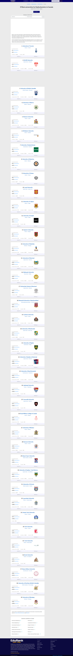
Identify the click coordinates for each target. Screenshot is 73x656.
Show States (36, 11)
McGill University (28, 60)
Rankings (36, 56)
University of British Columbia (27, 88)
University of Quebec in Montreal (27, 357)
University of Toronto (28, 46)
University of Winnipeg (27, 597)
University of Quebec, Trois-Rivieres (28, 470)
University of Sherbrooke (27, 328)
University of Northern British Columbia (28, 583)
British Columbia (40, 644)
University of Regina (28, 343)
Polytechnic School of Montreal (28, 286)
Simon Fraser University (28, 456)
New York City (39, 647)
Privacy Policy (60, 655)
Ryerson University (27, 442)
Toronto (16, 612)
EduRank (40, 8)
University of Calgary (27, 201)
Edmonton (27, 612)
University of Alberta (28, 102)
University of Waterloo (27, 159)
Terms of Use (55, 655)
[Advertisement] (19, 26)
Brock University (27, 555)
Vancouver (22, 612)
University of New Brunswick (27, 371)
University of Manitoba (27, 244)
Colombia (52, 644)
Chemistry (28, 4)
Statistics (19, 56)
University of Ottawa (28, 173)
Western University (27, 116)
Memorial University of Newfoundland (27, 300)
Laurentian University (27, 498)
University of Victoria (27, 484)
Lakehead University (28, 385)
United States (52, 641)
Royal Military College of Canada (27, 413)
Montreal (19, 612)
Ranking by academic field (27, 14)
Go (43, 16)
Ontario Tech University (28, 512)
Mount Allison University (27, 569)
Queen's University (27, 229)
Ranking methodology (15, 653)
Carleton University (28, 314)
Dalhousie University (27, 272)
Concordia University (27, 399)
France (51, 647)
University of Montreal (27, 258)
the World (15, 52)
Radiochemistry (33, 4)
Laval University (28, 187)
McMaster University (28, 131)
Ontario (38, 641)
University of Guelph (27, 215)
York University (27, 526)
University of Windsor (27, 427)
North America (40, 4)
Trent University (28, 540)
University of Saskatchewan (27, 145)
